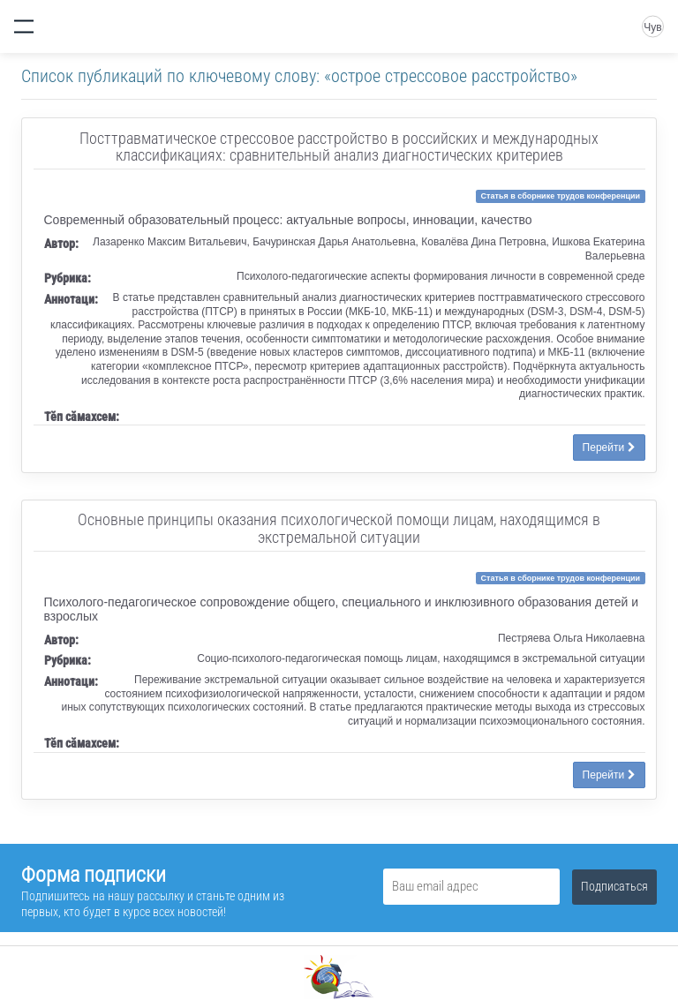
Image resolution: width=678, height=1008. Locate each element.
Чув (652, 27)
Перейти (609, 447)
